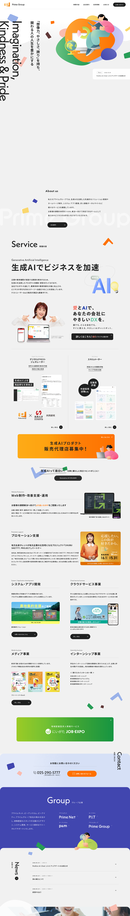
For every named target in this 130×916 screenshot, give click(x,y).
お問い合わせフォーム (83, 774)
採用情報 (96, 5)
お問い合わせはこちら (21, 634)
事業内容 (76, 5)
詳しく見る (57, 427)
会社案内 (86, 5)
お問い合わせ (119, 5)
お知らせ (106, 5)
